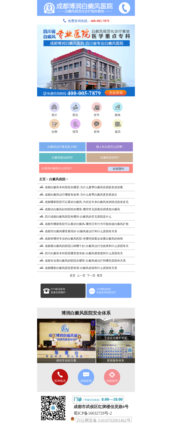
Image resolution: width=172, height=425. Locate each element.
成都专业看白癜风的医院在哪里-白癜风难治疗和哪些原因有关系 (81, 260)
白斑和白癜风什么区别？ (57, 168)
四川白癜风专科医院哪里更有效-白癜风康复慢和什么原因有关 (80, 253)
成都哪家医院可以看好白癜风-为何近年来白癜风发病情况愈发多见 (83, 202)
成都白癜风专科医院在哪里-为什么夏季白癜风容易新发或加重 (80, 187)
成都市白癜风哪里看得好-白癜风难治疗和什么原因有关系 (77, 231)
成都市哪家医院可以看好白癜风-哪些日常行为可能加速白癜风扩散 (83, 224)
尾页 (100, 275)
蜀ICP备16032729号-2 (93, 413)
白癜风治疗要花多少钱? (62, 146)
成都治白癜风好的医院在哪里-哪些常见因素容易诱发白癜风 (78, 209)
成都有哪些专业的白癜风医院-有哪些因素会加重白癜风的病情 (80, 238)
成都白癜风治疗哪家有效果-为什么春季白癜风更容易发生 (77, 194)
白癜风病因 (57, 179)
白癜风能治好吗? (62, 157)
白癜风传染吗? (109, 157)
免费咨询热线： (86, 21)
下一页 (91, 275)
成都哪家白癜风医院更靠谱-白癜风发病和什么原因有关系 (77, 268)
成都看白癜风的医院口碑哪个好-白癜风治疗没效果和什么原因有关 (83, 246)
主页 (42, 179)
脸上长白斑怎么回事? (109, 146)
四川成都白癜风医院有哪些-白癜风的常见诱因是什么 (74, 216)
